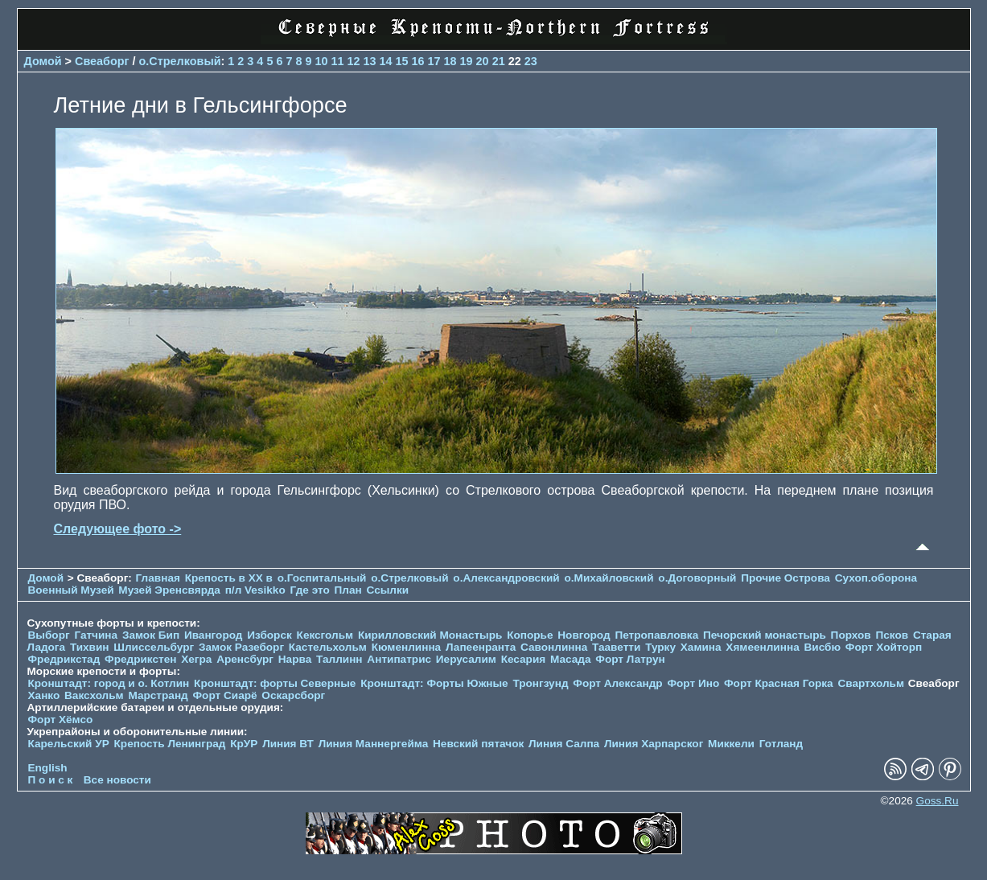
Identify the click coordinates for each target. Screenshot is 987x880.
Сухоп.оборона (876, 578)
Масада (570, 659)
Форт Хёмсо (60, 719)
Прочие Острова (785, 578)
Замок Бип (150, 635)
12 (353, 61)
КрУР (243, 744)
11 (337, 61)
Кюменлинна (407, 647)
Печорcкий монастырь (764, 635)
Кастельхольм (328, 647)
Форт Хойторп (883, 647)
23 (530, 61)
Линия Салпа (563, 744)
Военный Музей (71, 590)
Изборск (269, 635)
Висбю (822, 647)
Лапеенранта (481, 647)
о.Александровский (506, 578)
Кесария (523, 659)
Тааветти (616, 647)
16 (418, 61)
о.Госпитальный (322, 578)
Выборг (49, 635)
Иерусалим (466, 659)
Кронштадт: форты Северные (275, 683)
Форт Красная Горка (778, 683)
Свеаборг (102, 61)
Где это (309, 590)
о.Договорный (697, 578)
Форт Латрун (629, 659)
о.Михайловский (608, 578)
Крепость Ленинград (170, 744)
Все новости (117, 780)
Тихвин (89, 647)
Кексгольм (325, 635)
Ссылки (388, 590)
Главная (158, 578)
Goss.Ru (937, 801)
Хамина (701, 647)
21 (498, 61)
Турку (660, 647)
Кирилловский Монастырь (430, 635)
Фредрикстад (64, 659)
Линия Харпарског (653, 744)
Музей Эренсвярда (170, 590)
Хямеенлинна (762, 647)
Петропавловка (656, 635)
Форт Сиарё (225, 695)
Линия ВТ (288, 744)
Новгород (583, 635)
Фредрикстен (140, 659)
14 (386, 61)
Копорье (530, 635)
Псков (891, 635)
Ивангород (213, 635)
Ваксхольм (94, 695)
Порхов (851, 635)
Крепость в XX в (229, 578)
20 (482, 61)
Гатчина (95, 635)
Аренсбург (244, 659)
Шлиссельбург (153, 647)
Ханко (44, 695)
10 (321, 61)
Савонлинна (553, 647)
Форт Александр (617, 683)
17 (434, 61)
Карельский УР (68, 744)
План (348, 590)
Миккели (731, 744)
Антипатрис (399, 659)
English (48, 768)
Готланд (781, 744)
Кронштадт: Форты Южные (434, 683)
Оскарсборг (293, 695)
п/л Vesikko (255, 590)
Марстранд (157, 695)
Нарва (294, 659)
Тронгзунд (540, 683)
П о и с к (50, 780)
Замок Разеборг (241, 647)
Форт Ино (693, 683)
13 (370, 61)
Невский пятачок (478, 744)
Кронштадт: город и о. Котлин (109, 683)
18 (450, 61)
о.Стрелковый (180, 61)
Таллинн (339, 659)
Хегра (196, 659)
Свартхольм (870, 683)
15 (402, 61)
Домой (43, 61)
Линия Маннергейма (374, 744)
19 (466, 61)
